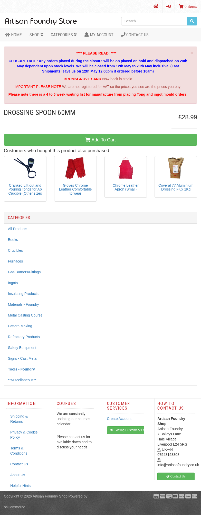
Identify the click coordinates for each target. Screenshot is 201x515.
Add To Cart (100, 139)
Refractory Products (24, 337)
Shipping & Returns (19, 418)
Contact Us (135, 34)
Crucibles (15, 250)
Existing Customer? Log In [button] (127, 430)
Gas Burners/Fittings (24, 272)
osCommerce (14, 507)
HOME (13, 34)
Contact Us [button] (176, 476)
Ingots (13, 283)
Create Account (119, 419)
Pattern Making (20, 326)
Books (13, 240)
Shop (36, 34)
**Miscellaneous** (22, 380)
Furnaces (15, 261)
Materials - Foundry (23, 304)
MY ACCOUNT (98, 34)
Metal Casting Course (25, 315)
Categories (64, 34)
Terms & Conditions (18, 450)
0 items (188, 6)
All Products (17, 229)
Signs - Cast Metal (22, 358)
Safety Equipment (22, 348)
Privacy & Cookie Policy (24, 434)
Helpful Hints (20, 486)
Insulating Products (23, 294)
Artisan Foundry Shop (50, 496)
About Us (17, 475)
